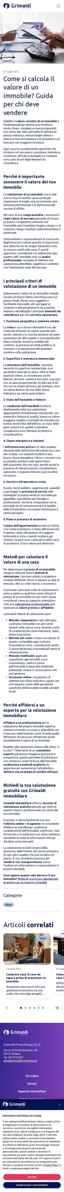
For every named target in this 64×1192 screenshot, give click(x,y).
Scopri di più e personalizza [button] (32, 1185)
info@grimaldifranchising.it (20, 1060)
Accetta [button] (32, 1177)
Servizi (32, 1083)
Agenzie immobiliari (32, 1091)
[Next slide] (57, 1008)
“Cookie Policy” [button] (50, 1165)
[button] (21, 1008)
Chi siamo (32, 1076)
